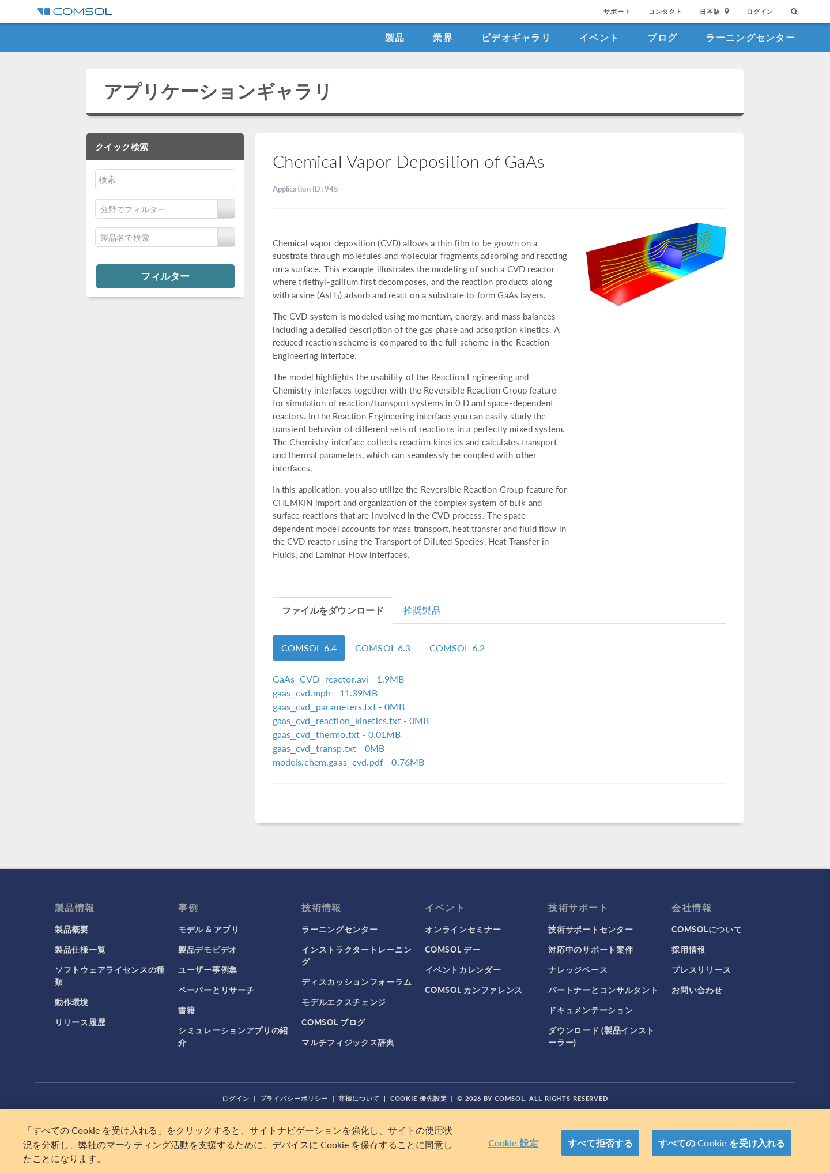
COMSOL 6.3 (383, 647)
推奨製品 (422, 610)
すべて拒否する (600, 1142)
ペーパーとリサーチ (216, 989)
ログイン (760, 11)
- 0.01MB (337, 734)
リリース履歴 (80, 1022)
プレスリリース (701, 969)
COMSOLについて (706, 929)
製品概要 (72, 929)
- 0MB (339, 706)
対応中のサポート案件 (590, 949)
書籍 (186, 1009)
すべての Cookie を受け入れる (722, 1142)
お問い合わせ (696, 989)
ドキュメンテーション (590, 1009)
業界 (443, 37)
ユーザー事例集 (207, 969)
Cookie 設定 (513, 1142)
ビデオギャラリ (516, 37)
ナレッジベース (578, 969)
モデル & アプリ (208, 929)
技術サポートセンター (590, 929)
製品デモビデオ (207, 949)
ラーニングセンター (750, 37)
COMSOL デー (452, 949)
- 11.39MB (325, 692)
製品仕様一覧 (80, 949)
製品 (395, 37)
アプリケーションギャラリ (218, 91)
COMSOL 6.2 (457, 647)
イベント (599, 37)
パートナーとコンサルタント (603, 989)
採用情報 (688, 949)
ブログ (662, 37)
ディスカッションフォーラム (356, 981)
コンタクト (665, 11)
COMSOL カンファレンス (474, 989)
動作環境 (72, 1001)
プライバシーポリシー (294, 1098)
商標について (358, 1098)
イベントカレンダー (463, 969)
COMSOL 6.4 (309, 647)
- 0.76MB (349, 762)
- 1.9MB (339, 678)
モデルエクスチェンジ (343, 1001)
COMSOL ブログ (333, 1022)
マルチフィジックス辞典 (348, 1042)
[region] (415, 1141)
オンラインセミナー (463, 929)
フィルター (165, 276)
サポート (617, 11)
